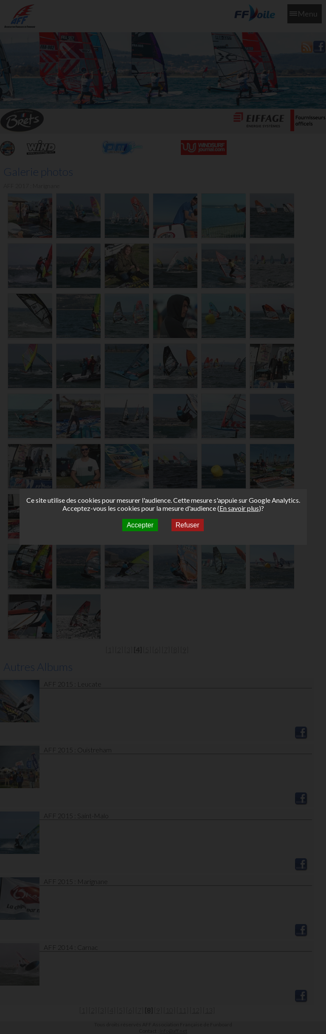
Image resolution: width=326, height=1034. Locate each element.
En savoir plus (239, 508)
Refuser (188, 525)
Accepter (139, 525)
